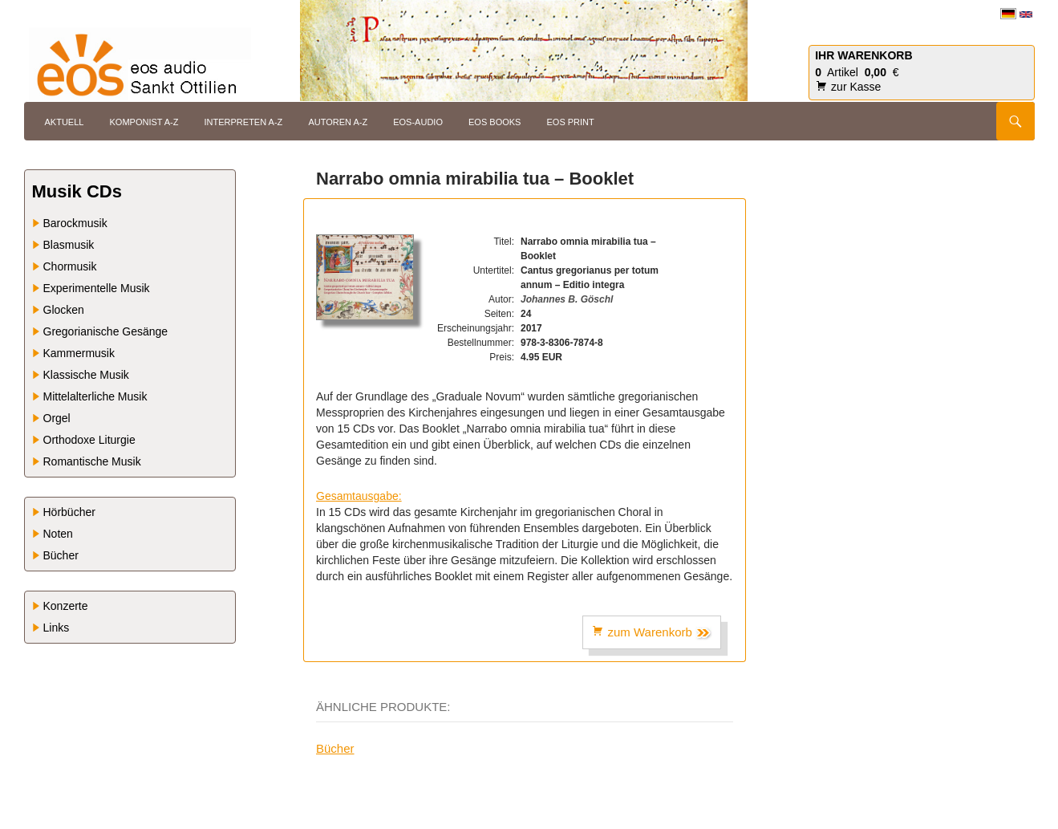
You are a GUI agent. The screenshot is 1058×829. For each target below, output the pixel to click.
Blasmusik (69, 244)
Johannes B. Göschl (567, 299)
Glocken (63, 309)
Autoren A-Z (337, 122)
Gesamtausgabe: (359, 496)
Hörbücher (69, 512)
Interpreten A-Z (244, 122)
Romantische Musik (92, 461)
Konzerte (65, 605)
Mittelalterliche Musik (95, 396)
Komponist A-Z (143, 122)
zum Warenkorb (651, 632)
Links (56, 627)
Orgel (57, 418)
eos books (494, 122)
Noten (58, 533)
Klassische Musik (86, 374)
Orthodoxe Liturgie (89, 439)
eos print (570, 122)
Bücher (335, 748)
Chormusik (70, 266)
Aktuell (64, 122)
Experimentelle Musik (96, 288)
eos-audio (418, 122)
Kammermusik (79, 353)
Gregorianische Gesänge (105, 331)
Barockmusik (75, 223)
